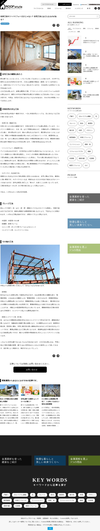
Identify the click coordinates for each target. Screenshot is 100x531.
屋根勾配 (82, 158)
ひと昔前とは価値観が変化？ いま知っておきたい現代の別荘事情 (91, 69)
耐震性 (90, 123)
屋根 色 (88, 144)
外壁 (80, 130)
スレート (72, 123)
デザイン (89, 130)
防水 (81, 123)
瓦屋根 (92, 158)
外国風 (72, 158)
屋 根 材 (68, 8)
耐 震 (88, 8)
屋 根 (49, 8)
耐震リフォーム (75, 165)
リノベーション (75, 144)
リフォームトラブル (76, 151)
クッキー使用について (22, 521)
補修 (89, 151)
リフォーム (58, 8)
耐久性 (72, 130)
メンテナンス (79, 8)
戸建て (72, 116)
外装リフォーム (85, 137)
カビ (86, 165)
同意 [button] (50, 528)
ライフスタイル (38, 8)
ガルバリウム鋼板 (85, 116)
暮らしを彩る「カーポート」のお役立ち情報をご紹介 (91, 56)
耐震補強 (72, 137)
